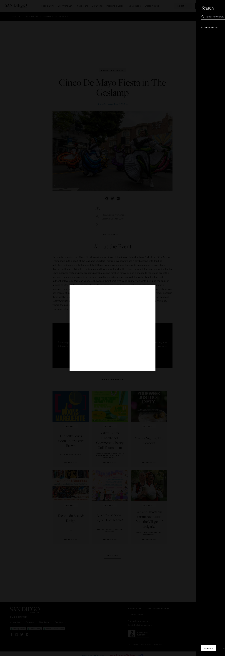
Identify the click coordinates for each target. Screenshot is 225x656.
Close (213, 7)
